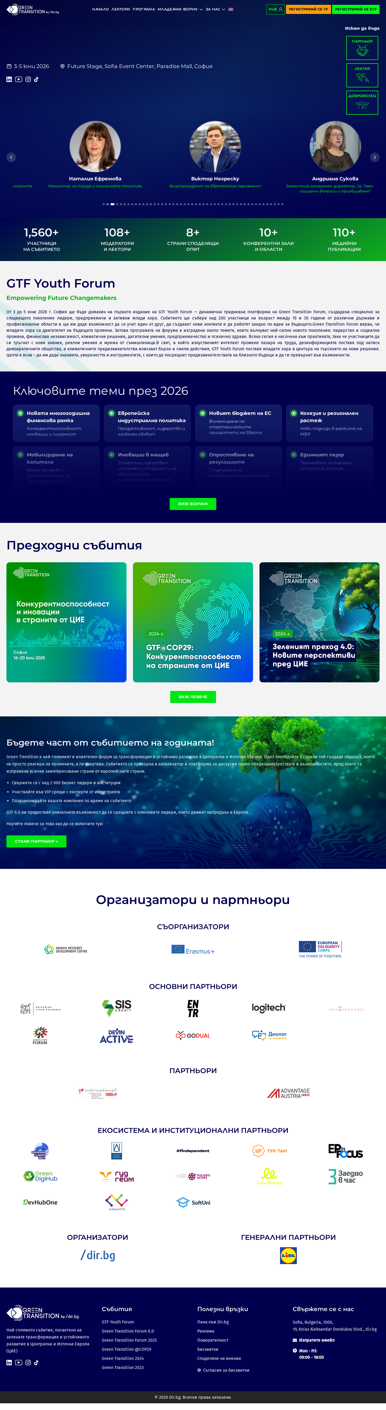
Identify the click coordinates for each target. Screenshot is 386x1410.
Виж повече (193, 703)
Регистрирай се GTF (356, 9)
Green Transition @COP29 (126, 1356)
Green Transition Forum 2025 (129, 1346)
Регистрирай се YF (308, 9)
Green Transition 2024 (123, 1365)
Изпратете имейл (317, 1346)
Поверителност (212, 1346)
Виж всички (193, 510)
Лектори (121, 9)
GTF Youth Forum (118, 1328)
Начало (100, 9)
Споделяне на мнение (219, 1365)
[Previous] (11, 157)
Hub (276, 9)
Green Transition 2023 (123, 1374)
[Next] (375, 157)
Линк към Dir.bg (213, 1328)
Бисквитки (207, 1356)
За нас (216, 9)
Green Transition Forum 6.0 (128, 1337)
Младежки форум (180, 9)
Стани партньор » (36, 848)
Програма (144, 9)
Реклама (205, 1337)
